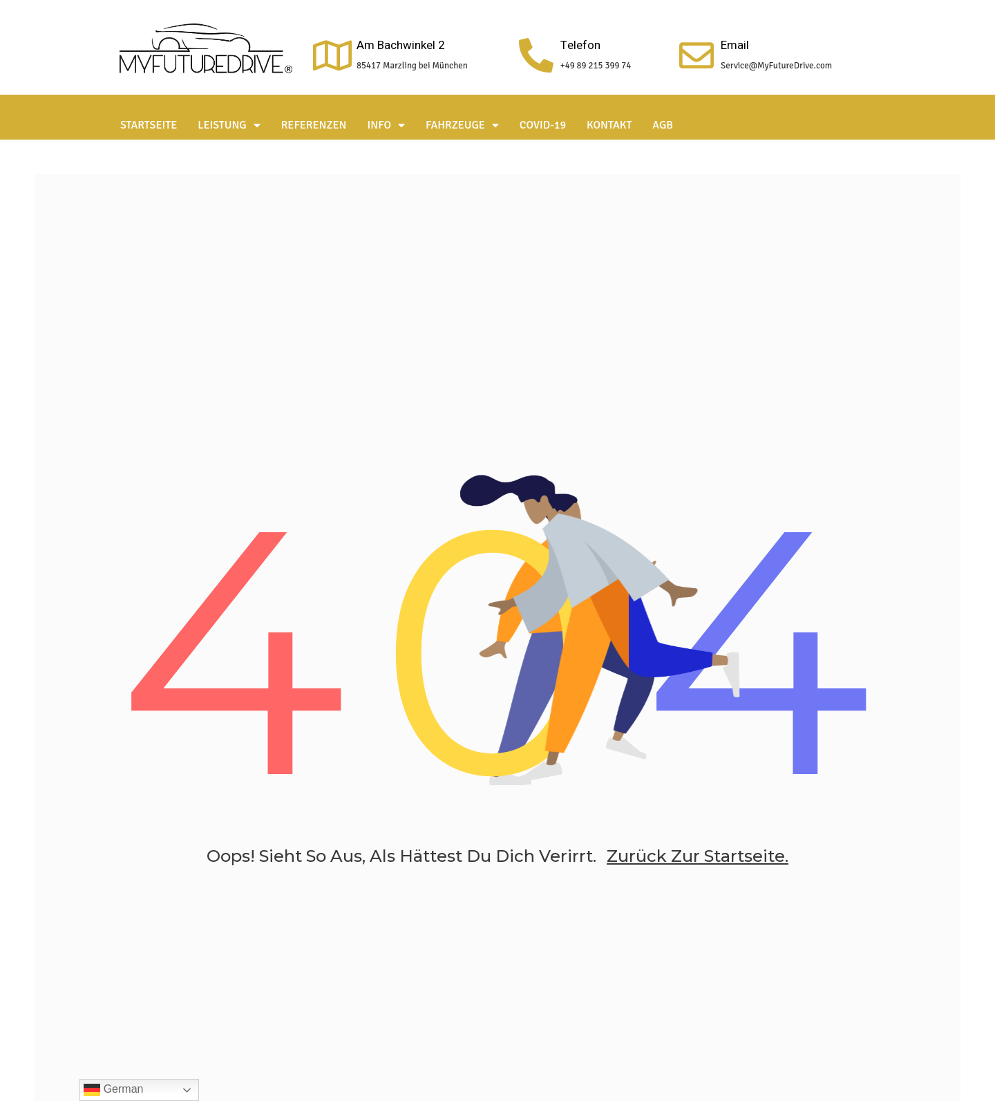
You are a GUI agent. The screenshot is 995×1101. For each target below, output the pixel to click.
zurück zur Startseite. (697, 856)
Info (387, 125)
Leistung (229, 125)
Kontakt (609, 125)
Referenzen (314, 125)
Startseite (148, 125)
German (113, 1090)
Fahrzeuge (462, 125)
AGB (662, 125)
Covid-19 (543, 125)
